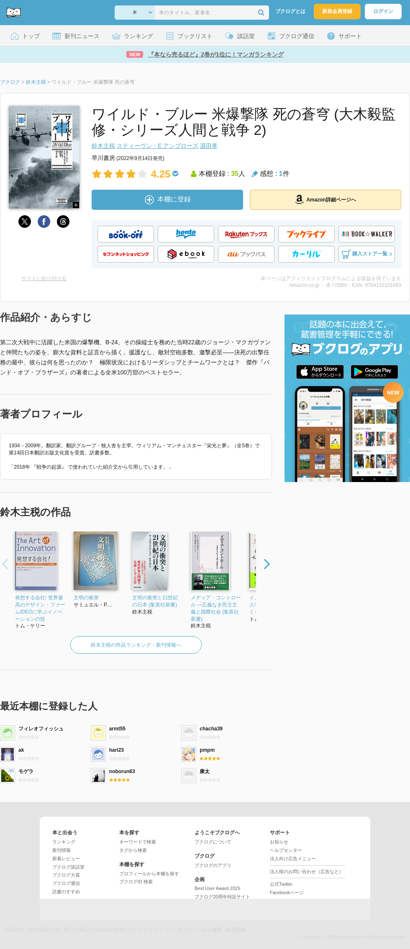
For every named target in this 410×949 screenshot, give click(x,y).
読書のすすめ (66, 891)
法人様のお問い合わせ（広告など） (306, 871)
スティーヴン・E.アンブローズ (157, 145)
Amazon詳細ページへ (325, 199)
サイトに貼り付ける (44, 278)
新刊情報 (61, 850)
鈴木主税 (103, 145)
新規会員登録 (337, 11)
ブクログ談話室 (68, 866)
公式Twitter (281, 884)
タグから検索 (133, 850)
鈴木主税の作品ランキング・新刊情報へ (136, 645)
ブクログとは (290, 11)
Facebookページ (287, 892)
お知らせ (279, 841)
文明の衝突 (86, 598)
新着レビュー (66, 858)
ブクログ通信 (66, 883)
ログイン (383, 11)
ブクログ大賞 (66, 874)
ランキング (63, 841)
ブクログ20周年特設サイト (222, 896)
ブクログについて (213, 841)
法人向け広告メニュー (293, 858)
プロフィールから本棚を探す (149, 873)
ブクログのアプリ (213, 865)
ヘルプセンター (286, 850)
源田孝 (209, 145)
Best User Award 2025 (217, 888)
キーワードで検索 (137, 841)
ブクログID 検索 (136, 881)
